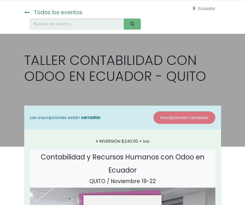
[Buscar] (132, 24)
